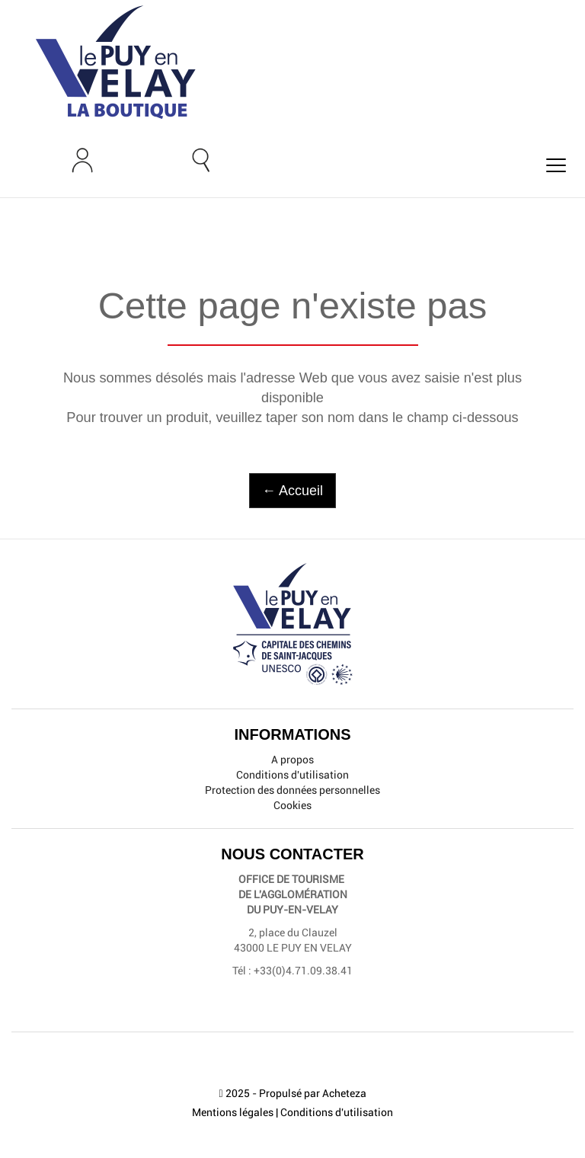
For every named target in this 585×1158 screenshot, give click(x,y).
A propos (292, 759)
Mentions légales (232, 1112)
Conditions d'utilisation (292, 775)
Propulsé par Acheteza (312, 1093)
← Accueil (292, 490)
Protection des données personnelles (292, 790)
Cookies (292, 805)
